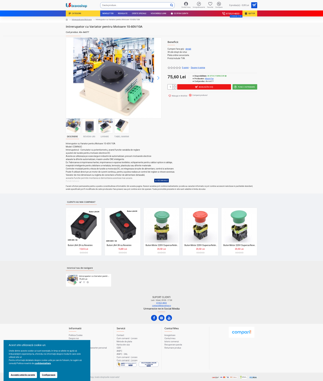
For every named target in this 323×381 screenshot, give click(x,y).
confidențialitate (43, 363)
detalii (188, 49)
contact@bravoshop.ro (161, 306)
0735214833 (161, 303)
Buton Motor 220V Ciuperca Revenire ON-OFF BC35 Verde (239, 245)
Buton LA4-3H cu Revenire (119, 245)
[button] (158, 78)
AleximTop (209, 79)
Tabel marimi (121, 136)
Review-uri (89, 136)
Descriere (72, 136)
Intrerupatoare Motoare (82, 19)
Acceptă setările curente (23, 375)
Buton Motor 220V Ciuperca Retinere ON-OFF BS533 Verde (162, 245)
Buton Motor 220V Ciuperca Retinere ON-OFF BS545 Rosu (201, 245)
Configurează (48, 375)
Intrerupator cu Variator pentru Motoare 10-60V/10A (94, 276)
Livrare (105, 136)
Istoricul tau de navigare (80, 267)
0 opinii (185, 67)
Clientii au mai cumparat (81, 202)
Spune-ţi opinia (198, 67)
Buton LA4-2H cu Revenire (80, 245)
